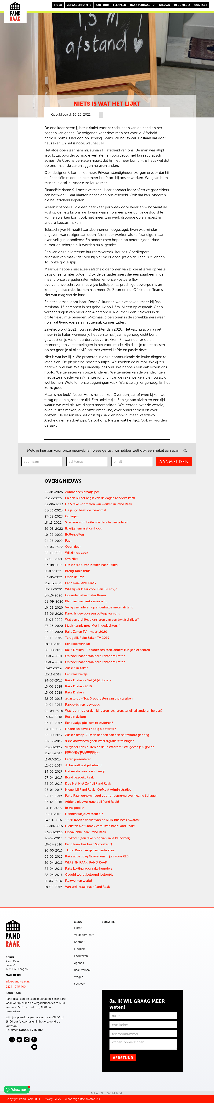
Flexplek (79, 949)
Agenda (79, 963)
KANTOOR (102, 5)
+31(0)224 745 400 (30, 1030)
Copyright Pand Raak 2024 (23, 1099)
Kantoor (79, 942)
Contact (79, 984)
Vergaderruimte (79, 5)
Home (58, 5)
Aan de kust (114, 1093)
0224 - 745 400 (16, 986)
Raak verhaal (82, 970)
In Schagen (95, 1093)
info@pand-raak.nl (18, 981)
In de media (182, 5)
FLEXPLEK (119, 5)
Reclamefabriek (90, 1099)
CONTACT (200, 5)
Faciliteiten (81, 956)
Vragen (78, 977)
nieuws (164, 5)
